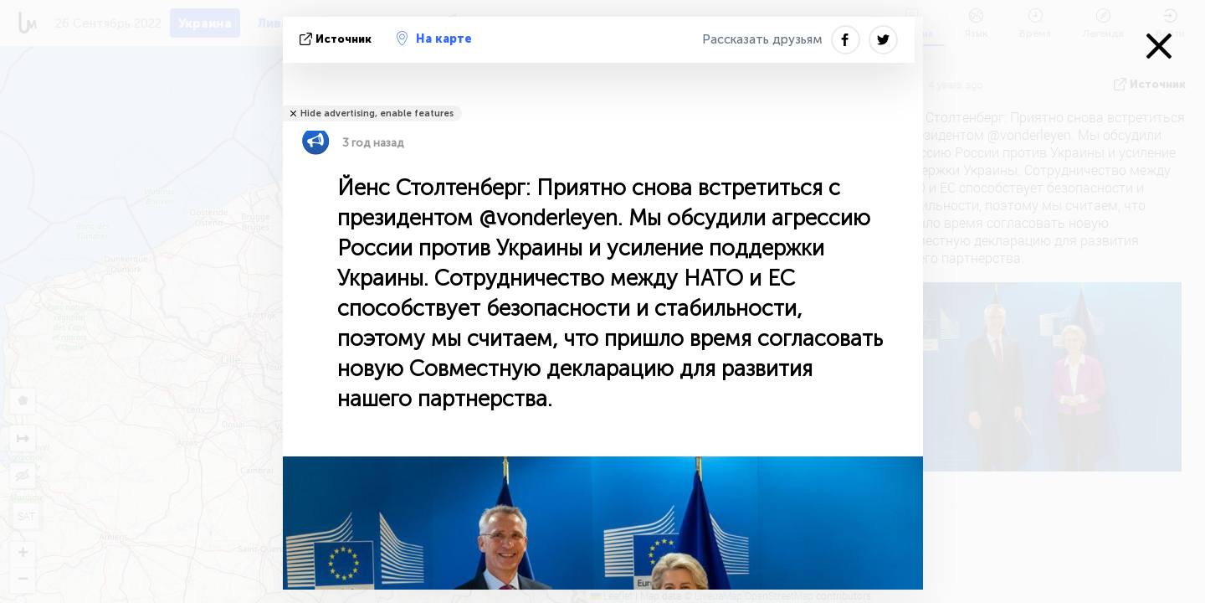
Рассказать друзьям (762, 39)
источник (337, 39)
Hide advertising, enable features (377, 113)
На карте (434, 38)
